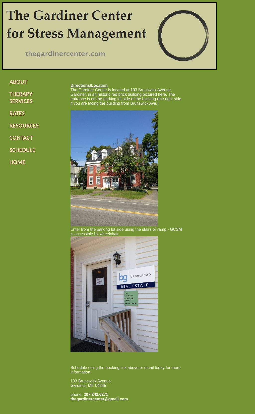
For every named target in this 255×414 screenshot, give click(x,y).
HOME (17, 162)
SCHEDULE (22, 149)
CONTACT (21, 137)
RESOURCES (24, 125)
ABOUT (18, 81)
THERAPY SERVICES (20, 97)
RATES (17, 113)
